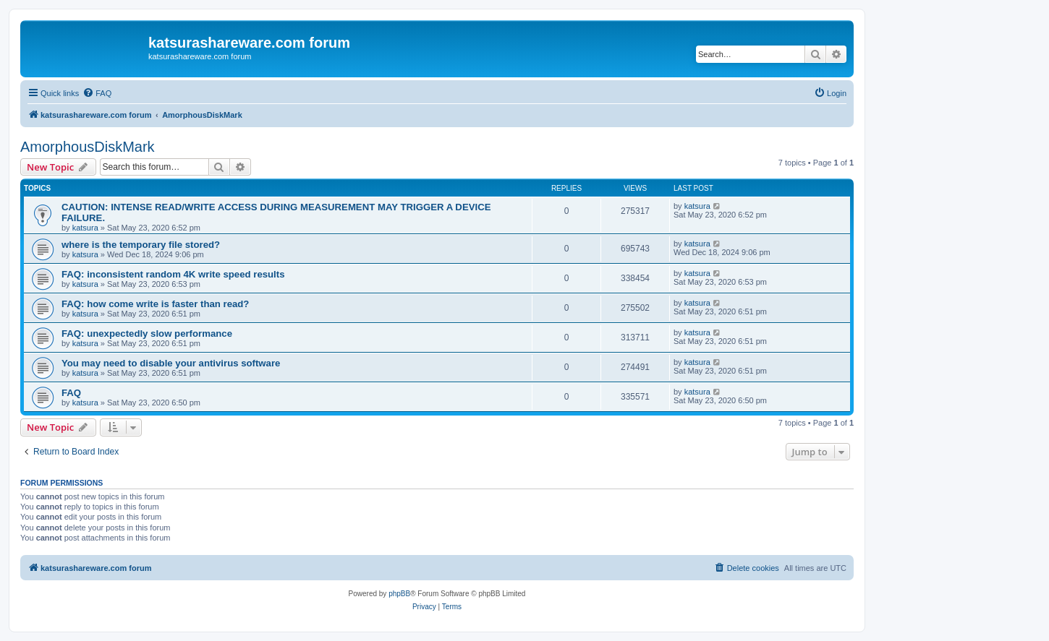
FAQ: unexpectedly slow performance (146, 333)
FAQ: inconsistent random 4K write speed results (173, 274)
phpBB (399, 594)
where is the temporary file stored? (140, 244)
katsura (85, 227)
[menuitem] (96, 93)
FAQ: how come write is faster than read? (155, 303)
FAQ (71, 392)
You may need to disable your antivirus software (170, 363)
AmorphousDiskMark (87, 147)
